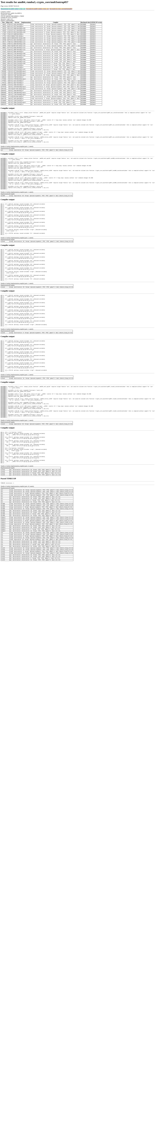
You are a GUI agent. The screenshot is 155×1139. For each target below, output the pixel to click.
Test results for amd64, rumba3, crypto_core (37, 9)
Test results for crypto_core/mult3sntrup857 (60, 9)
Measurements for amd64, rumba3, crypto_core (13, 9)
